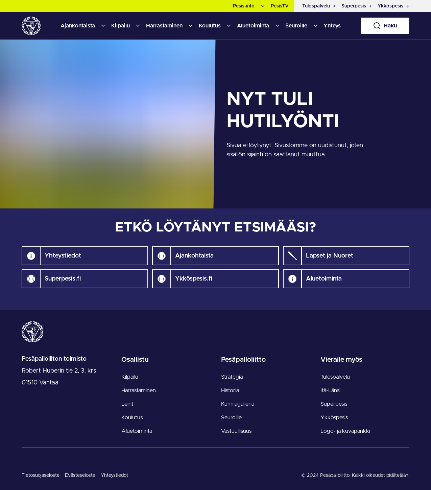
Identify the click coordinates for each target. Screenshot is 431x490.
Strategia (232, 377)
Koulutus (210, 25)
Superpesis (333, 404)
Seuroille (296, 25)
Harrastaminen (164, 25)
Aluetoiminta (253, 25)
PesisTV (280, 6)
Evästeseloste (80, 475)
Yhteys (332, 25)
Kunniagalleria (237, 404)
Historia (230, 390)
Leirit (127, 404)
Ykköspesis (334, 417)
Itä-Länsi (330, 390)
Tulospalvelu (335, 377)
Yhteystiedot (114, 475)
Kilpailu (120, 25)
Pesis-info (244, 6)
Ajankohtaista (78, 25)
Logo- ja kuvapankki (345, 431)
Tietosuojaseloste (40, 475)
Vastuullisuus (236, 431)
